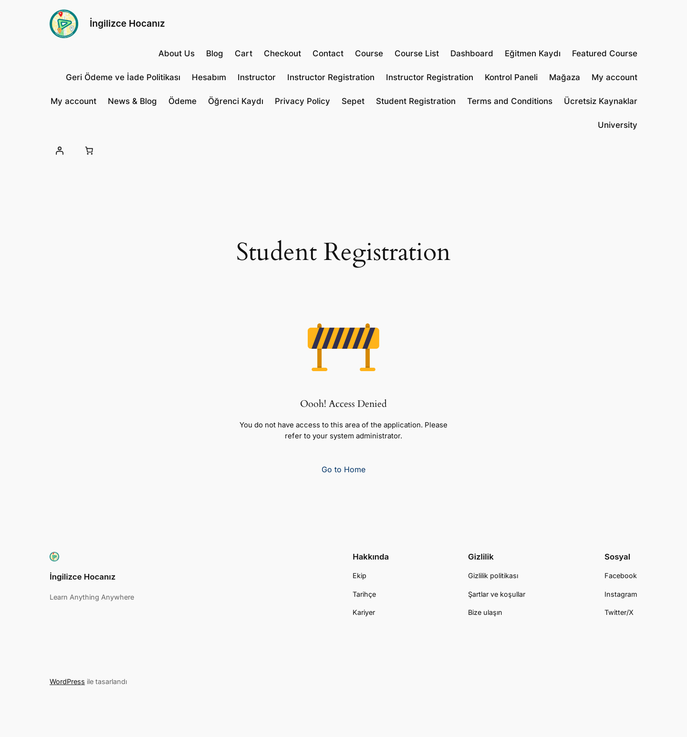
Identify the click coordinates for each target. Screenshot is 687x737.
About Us (176, 53)
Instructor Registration (331, 77)
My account (614, 77)
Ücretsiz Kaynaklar (600, 101)
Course (369, 53)
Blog (214, 53)
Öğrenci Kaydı (235, 101)
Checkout (282, 53)
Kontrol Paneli (511, 77)
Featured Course (604, 53)
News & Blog (132, 101)
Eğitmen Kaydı (533, 53)
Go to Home (343, 469)
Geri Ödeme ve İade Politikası (123, 77)
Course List (417, 53)
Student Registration (416, 101)
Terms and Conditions (509, 101)
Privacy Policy (302, 101)
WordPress (67, 681)
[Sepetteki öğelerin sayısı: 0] (89, 151)
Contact (328, 53)
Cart (243, 53)
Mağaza (564, 77)
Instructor (257, 77)
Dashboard (471, 53)
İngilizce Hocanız (127, 23)
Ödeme (182, 101)
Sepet (353, 101)
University (617, 125)
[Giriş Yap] (60, 151)
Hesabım (209, 77)
